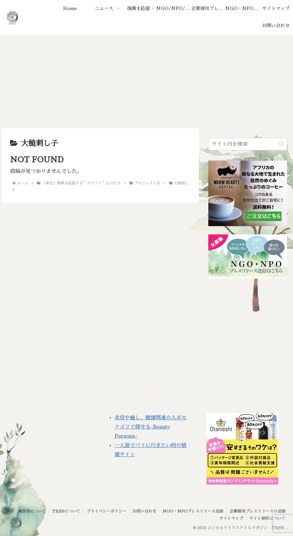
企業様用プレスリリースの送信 (257, 511)
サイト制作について (267, 518)
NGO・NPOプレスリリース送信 (193, 511)
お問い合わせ (144, 511)
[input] (247, 144)
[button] (281, 144)
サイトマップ (231, 518)
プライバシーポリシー (106, 511)
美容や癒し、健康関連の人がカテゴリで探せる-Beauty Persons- (150, 427)
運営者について (32, 511)
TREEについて (66, 511)
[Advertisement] (146, 81)
